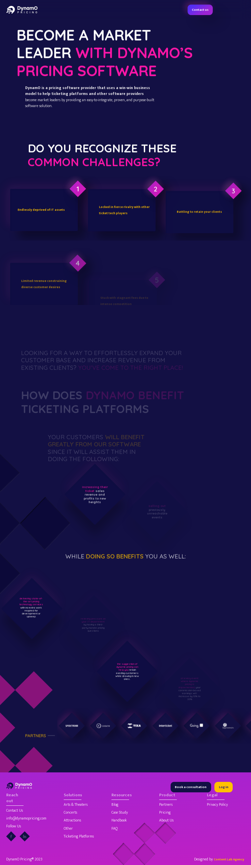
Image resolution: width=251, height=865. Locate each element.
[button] (241, 10)
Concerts (70, 813)
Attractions (72, 820)
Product (167, 795)
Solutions (72, 795)
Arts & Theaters (76, 805)
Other (68, 829)
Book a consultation (191, 787)
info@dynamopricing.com (26, 818)
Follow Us (13, 826)
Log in (223, 787)
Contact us (200, 9)
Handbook (119, 820)
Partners (166, 805)
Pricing (165, 813)
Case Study (119, 813)
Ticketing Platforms (79, 836)
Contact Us (14, 811)
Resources (120, 795)
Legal (212, 795)
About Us (166, 820)
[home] (22, 10)
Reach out (12, 798)
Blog (114, 805)
